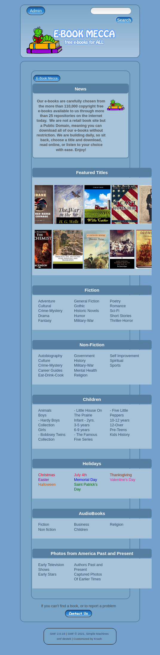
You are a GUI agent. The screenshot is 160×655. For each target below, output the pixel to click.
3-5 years (82, 425)
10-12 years (120, 420)
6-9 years (82, 430)
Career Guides (50, 370)
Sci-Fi (114, 311)
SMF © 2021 (76, 633)
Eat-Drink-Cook (51, 375)
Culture (44, 361)
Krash (98, 638)
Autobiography (50, 356)
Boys (42, 415)
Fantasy (44, 321)
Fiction (43, 524)
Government (84, 356)
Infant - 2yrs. (84, 420)
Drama (43, 316)
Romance (118, 306)
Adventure (46, 301)
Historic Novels (86, 311)
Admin (36, 10)
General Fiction (86, 301)
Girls (42, 430)
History (80, 361)
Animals (44, 410)
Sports (115, 365)
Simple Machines (97, 633)
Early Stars (47, 574)
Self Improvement (124, 356)
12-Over (116, 425)
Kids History (120, 435)
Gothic (79, 306)
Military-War (84, 321)
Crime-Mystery (50, 311)
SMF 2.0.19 (57, 633)
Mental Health (85, 370)
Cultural (44, 306)
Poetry (115, 301)
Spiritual (116, 361)
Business (81, 524)
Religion (80, 375)
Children (81, 530)
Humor (79, 316)
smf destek (64, 638)
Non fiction (47, 530)
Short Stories (120, 316)
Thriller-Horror (121, 321)
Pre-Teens (118, 430)
